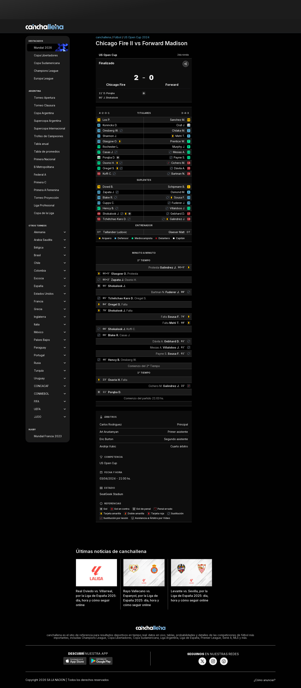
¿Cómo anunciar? (264, 680)
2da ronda (183, 54)
